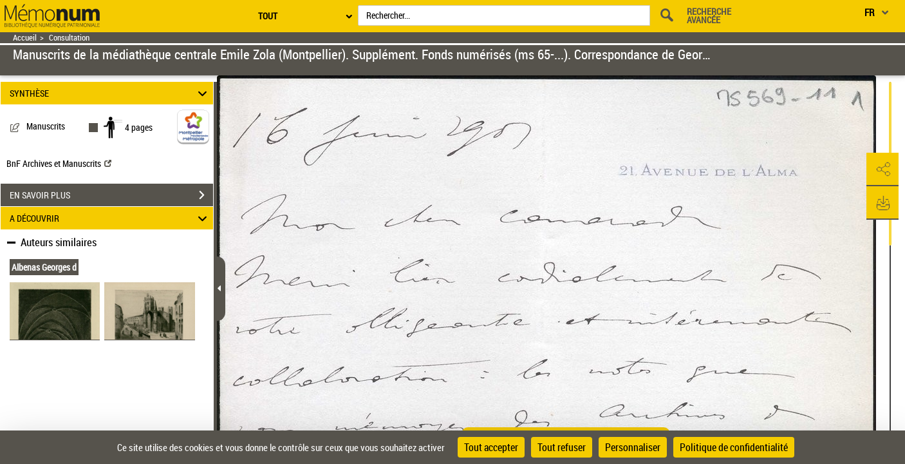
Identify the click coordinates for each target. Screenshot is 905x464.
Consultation (69, 37)
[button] (882, 169)
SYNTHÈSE (110, 93)
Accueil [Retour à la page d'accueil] (25, 37)
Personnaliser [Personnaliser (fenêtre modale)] (632, 447)
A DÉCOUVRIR (110, 218)
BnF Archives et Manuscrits (58, 163)
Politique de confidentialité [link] (734, 447)
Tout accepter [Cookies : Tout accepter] (491, 447)
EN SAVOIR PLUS (111, 195)
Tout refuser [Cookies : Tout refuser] (561, 447)
